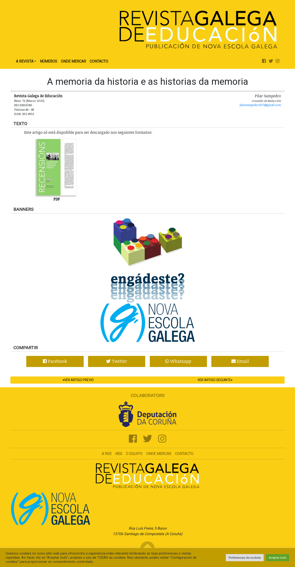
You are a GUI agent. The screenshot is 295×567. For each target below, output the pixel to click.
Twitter (116, 361)
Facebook (55, 361)
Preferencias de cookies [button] (245, 557)
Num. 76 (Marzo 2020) (29, 101)
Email (240, 361)
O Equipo (134, 454)
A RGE (107, 454)
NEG (118, 454)
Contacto (99, 61)
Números (48, 61)
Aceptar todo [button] (277, 557)
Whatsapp (178, 361)
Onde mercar (158, 454)
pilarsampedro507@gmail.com (260, 105)
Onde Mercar (73, 61)
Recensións (23, 105)
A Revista (24, 61)
